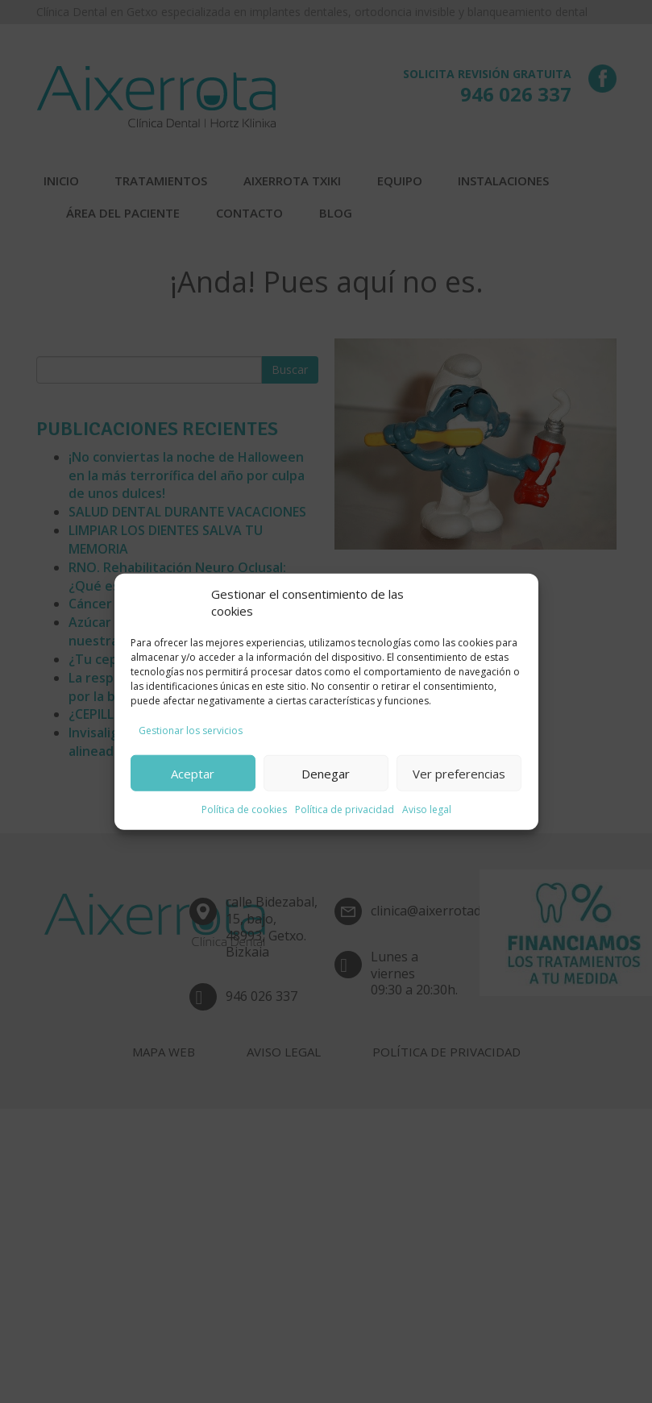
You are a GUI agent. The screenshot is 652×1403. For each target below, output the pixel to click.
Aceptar (192, 773)
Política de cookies (244, 809)
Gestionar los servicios (191, 730)
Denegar (325, 773)
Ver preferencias (459, 773)
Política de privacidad (344, 809)
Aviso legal (426, 809)
